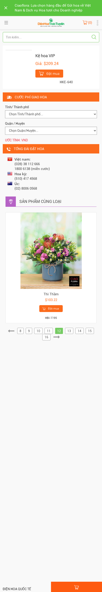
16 (46, 337)
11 (49, 331)
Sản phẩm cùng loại (40, 201)
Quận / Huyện (15, 123)
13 (69, 331)
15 (90, 331)
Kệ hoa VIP (45, 55)
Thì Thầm (51, 294)
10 (38, 331)
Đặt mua (49, 73)
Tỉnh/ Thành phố (17, 107)
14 (79, 331)
